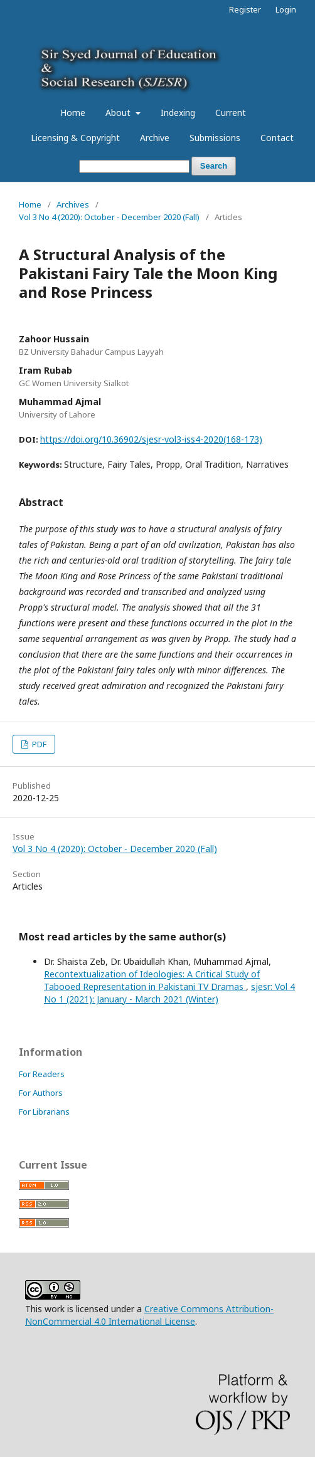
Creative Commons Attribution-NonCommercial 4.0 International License (149, 1315)
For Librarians (44, 1111)
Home (72, 112)
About (119, 112)
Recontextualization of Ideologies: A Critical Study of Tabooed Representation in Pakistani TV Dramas (152, 980)
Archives (72, 204)
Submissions (215, 138)
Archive (154, 138)
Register (245, 9)
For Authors (41, 1092)
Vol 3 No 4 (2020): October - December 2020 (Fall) (109, 217)
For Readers (42, 1074)
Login (285, 9)
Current (230, 112)
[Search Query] (134, 166)
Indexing (178, 112)
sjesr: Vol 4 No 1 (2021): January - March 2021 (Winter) (169, 993)
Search (213, 166)
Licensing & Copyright (75, 138)
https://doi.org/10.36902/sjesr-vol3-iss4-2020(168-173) (151, 439)
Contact (277, 138)
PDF (38, 744)
